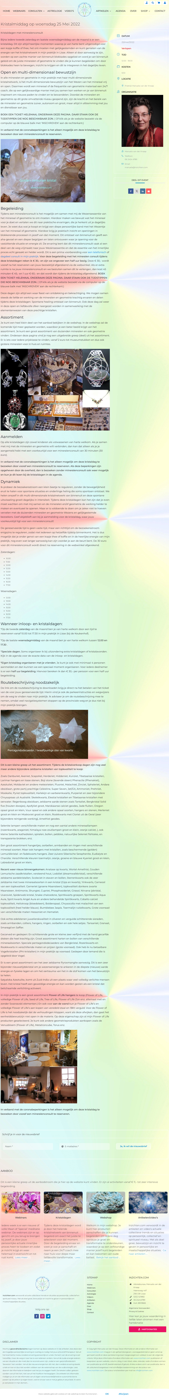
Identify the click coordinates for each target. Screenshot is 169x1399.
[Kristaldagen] (63, 1192)
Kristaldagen (63, 1217)
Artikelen (91, 1300)
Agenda (90, 1303)
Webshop (105, 1217)
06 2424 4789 (131, 159)
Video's (90, 1297)
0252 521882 (139, 1297)
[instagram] (42, 1316)
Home (89, 1285)
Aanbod (7, 1170)
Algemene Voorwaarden (139, 1308)
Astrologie (91, 1294)
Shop (89, 1309)
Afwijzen (124, 1394)
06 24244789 (139, 1300)
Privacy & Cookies (136, 1311)
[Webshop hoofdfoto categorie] (105, 1192)
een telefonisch (96, 252)
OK (107, 1394)
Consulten (91, 1291)
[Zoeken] (152, 3)
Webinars (21, 1217)
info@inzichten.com (144, 1370)
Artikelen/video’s (148, 1217)
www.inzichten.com (95, 1352)
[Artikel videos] (148, 1192)
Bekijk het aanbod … (108, 1257)
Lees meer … (22, 1257)
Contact (90, 1312)
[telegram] (48, 1316)
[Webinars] (20, 1192)
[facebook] (36, 1316)
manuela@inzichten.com (136, 167)
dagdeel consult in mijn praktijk (19, 256)
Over (89, 1306)
